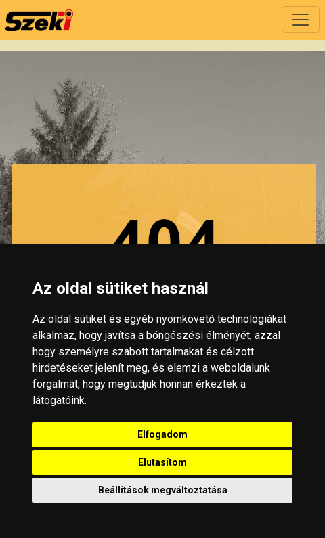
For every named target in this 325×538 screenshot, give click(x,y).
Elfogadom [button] (162, 434)
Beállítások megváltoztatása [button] (163, 490)
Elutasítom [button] (162, 462)
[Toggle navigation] (301, 19)
